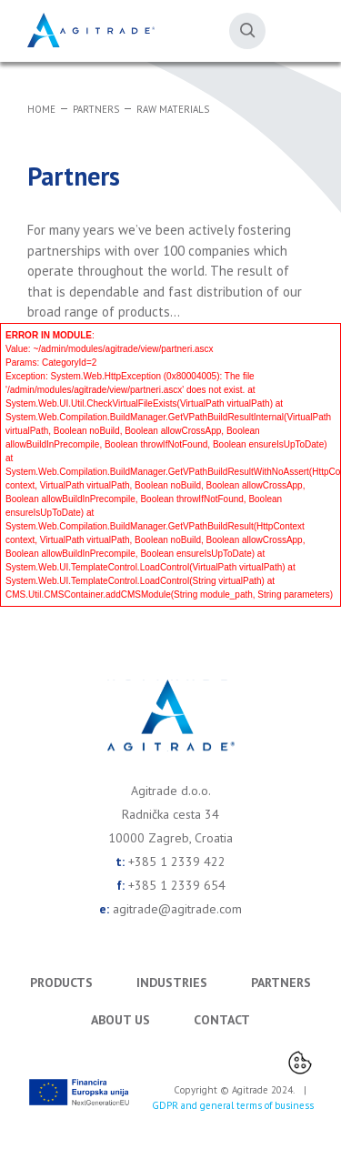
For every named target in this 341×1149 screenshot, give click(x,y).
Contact (222, 1020)
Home (41, 109)
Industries (171, 982)
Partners (96, 109)
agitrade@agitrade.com (177, 909)
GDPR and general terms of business (233, 1105)
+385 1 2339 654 (177, 885)
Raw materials (172, 109)
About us (120, 1020)
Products (61, 982)
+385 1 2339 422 (177, 861)
